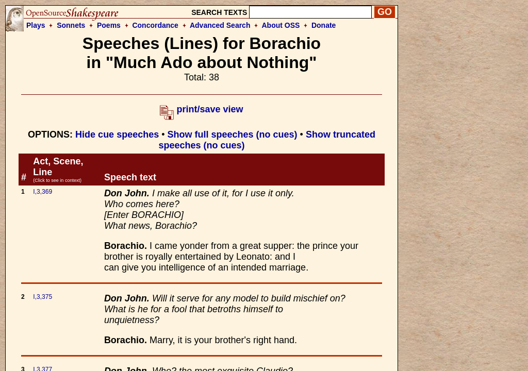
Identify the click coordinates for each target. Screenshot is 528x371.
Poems (109, 25)
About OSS (281, 25)
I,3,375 (42, 296)
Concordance (155, 25)
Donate (323, 25)
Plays (35, 25)
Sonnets (71, 25)
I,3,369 (42, 191)
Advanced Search (220, 25)
